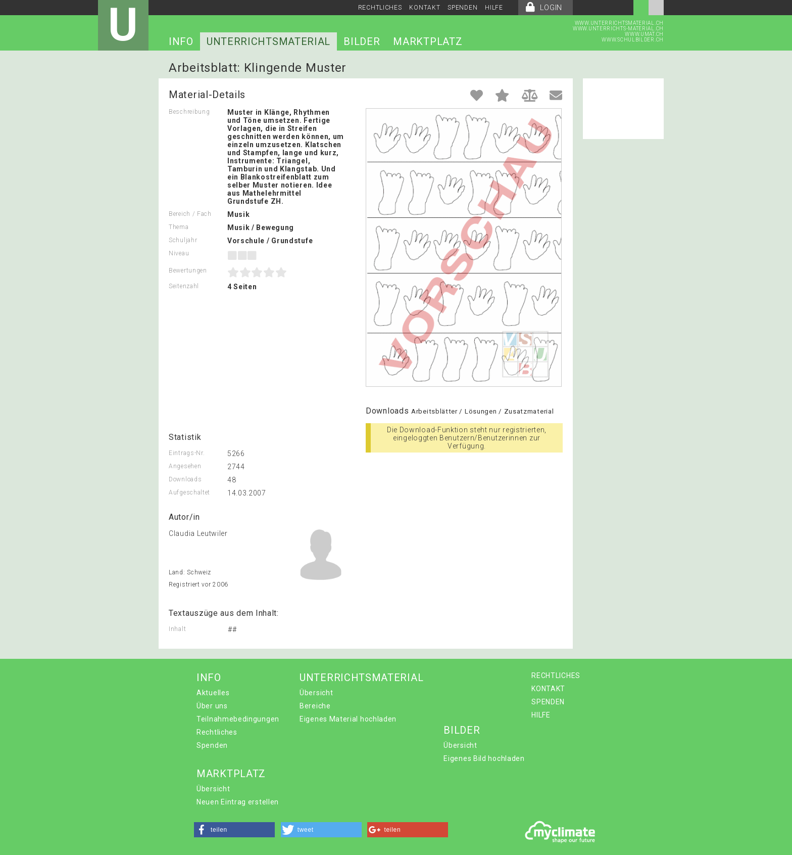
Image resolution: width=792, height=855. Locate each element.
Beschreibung (189, 111)
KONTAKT (424, 7)
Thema (179, 227)
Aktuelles (212, 693)
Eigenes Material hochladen (348, 719)
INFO (181, 41)
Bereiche (315, 706)
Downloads (185, 479)
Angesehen (185, 466)
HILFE (494, 7)
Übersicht (316, 693)
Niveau (179, 253)
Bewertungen (188, 270)
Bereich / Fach (190, 213)
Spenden (212, 745)
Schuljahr (183, 240)
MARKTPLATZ (427, 41)
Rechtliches (216, 732)
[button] (234, 829)
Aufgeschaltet (189, 492)
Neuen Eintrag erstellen (237, 802)
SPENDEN (462, 7)
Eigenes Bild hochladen (483, 758)
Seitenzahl (184, 286)
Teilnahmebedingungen (237, 719)
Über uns (212, 706)
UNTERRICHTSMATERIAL (268, 41)
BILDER (361, 41)
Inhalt (177, 629)
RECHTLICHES (380, 7)
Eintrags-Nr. (187, 453)
